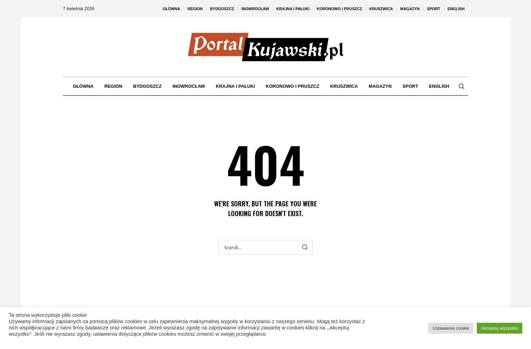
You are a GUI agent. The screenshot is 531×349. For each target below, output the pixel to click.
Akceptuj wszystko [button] (499, 328)
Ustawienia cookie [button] (450, 328)
